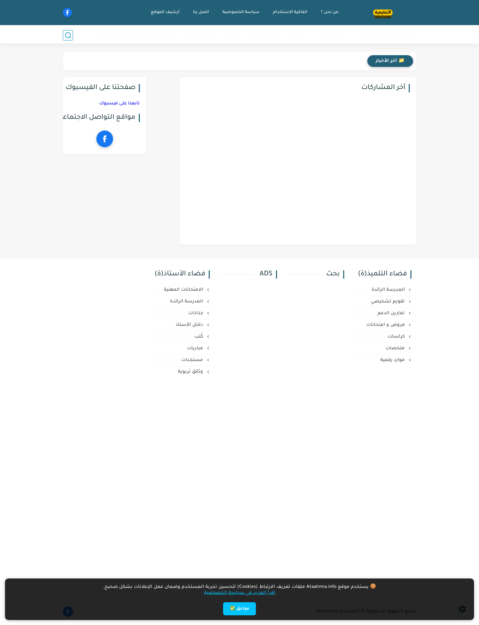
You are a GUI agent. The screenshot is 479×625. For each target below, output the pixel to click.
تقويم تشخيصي (388, 301)
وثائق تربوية (191, 371)
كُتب (199, 336)
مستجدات (405, 34)
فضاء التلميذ (330, 34)
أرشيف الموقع (164, 12)
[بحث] (68, 35)
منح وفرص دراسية (158, 34)
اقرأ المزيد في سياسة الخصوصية (239, 593)
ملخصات (396, 348)
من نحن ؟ (329, 12)
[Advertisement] (233, 436)
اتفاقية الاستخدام (289, 12)
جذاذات (196, 313)
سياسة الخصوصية (240, 12)
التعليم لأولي (198, 34)
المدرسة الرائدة (263, 34)
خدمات (233, 34)
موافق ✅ (239, 609)
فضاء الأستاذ (374, 34)
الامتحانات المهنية (184, 289)
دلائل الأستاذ (190, 325)
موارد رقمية (393, 360)
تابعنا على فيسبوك (119, 103)
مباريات (294, 34)
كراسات (397, 336)
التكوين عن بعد (115, 34)
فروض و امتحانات (386, 325)
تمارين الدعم (392, 313)
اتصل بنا (200, 12)
